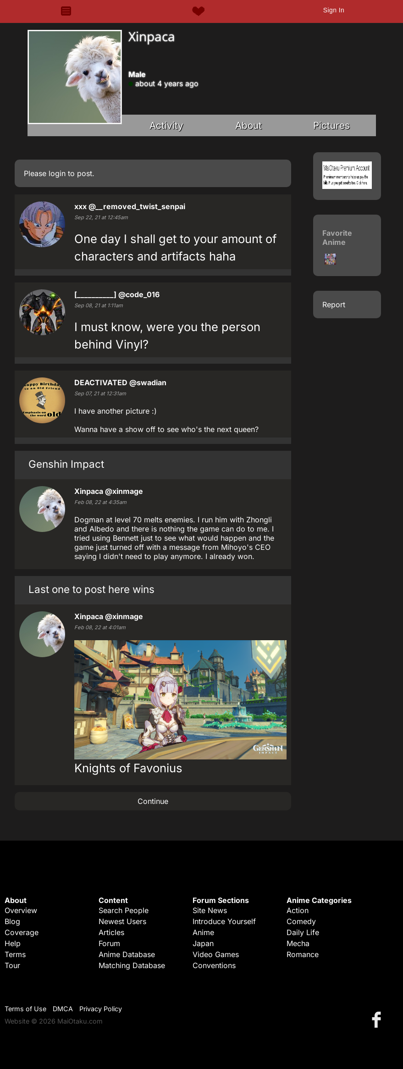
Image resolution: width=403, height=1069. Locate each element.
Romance (303, 954)
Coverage (22, 932)
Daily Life (303, 932)
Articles (111, 932)
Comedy (301, 921)
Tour (12, 965)
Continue (153, 801)
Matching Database (132, 965)
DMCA (63, 1009)
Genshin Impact (66, 464)
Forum (109, 943)
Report (333, 304)
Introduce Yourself (224, 921)
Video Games (216, 954)
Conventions (214, 965)
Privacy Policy (100, 1009)
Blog (12, 921)
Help (13, 943)
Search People (124, 910)
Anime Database (127, 954)
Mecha (298, 943)
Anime (203, 932)
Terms (15, 954)
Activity (166, 125)
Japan (203, 943)
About (248, 125)
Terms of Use (25, 1009)
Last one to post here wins (91, 589)
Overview (21, 910)
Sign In (333, 10)
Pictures (331, 125)
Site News (210, 910)
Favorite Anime (337, 237)
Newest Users (122, 921)
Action (298, 910)
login (57, 173)
